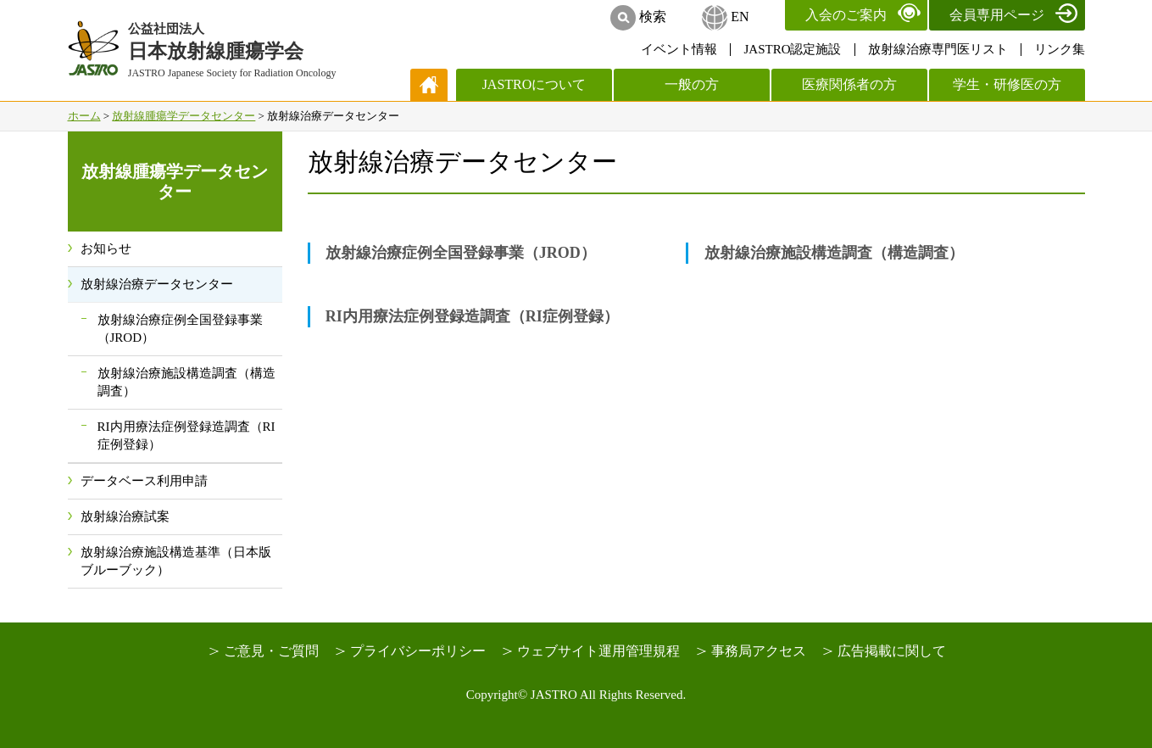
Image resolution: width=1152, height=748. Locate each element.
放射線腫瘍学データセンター (183, 115)
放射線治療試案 (125, 516)
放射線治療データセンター (157, 284)
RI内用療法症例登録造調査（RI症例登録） (472, 316)
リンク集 (1059, 49)
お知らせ (106, 248)
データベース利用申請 (144, 481)
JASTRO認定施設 (792, 49)
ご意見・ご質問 (271, 651)
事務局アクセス (758, 651)
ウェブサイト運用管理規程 (598, 651)
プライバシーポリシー (418, 651)
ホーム (84, 115)
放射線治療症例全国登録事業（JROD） (461, 252)
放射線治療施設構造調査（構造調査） (834, 252)
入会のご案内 (846, 15)
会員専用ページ (996, 15)
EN (740, 16)
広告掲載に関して (892, 651)
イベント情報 (679, 49)
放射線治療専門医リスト (938, 49)
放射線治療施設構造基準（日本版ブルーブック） (176, 561)
